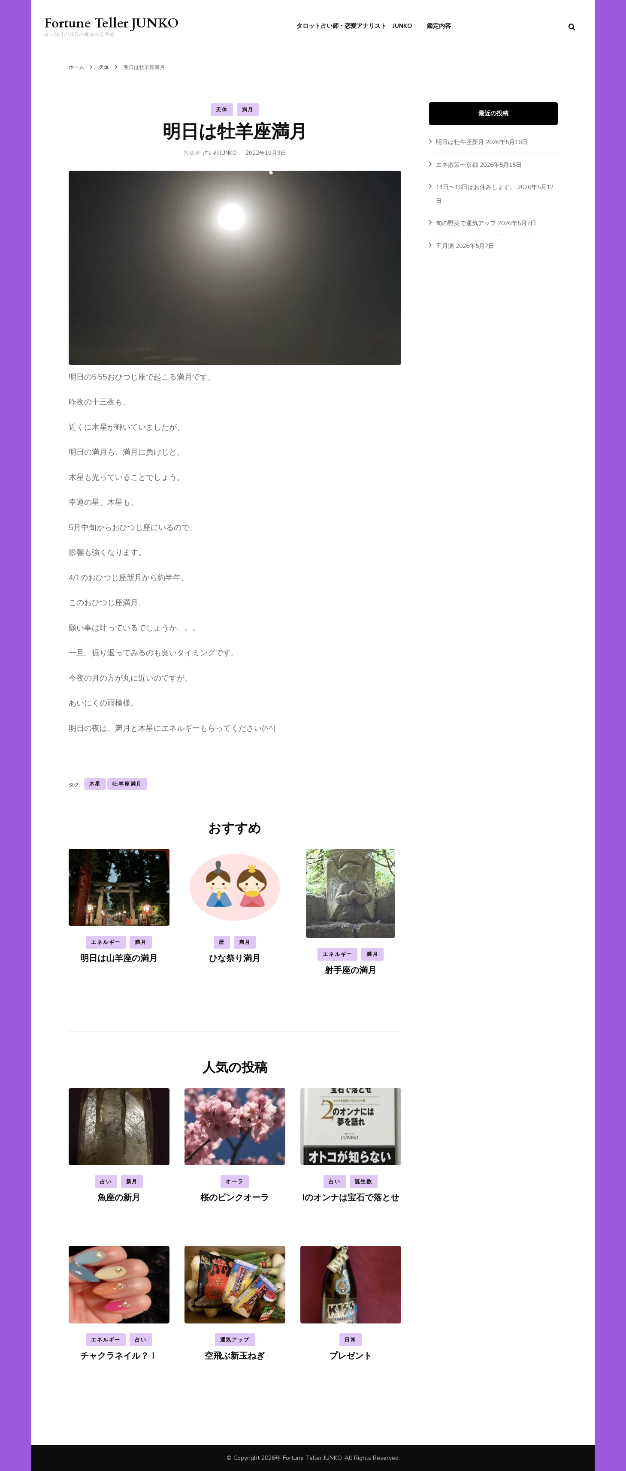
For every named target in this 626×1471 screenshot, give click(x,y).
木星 (95, 784)
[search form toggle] (572, 27)
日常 (351, 1339)
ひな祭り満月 (234, 958)
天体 (222, 109)
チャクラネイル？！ (118, 1355)
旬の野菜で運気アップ (466, 223)
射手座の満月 (350, 970)
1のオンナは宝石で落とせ (350, 1197)
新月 (132, 1181)
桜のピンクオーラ (234, 1197)
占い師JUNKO (220, 153)
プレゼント (350, 1355)
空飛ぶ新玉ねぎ (235, 1355)
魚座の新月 (118, 1197)
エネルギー (106, 942)
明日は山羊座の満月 (118, 958)
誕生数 (363, 1181)
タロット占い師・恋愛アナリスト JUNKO (354, 26)
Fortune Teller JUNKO (111, 23)
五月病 (445, 246)
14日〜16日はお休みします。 (476, 187)
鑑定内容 (439, 26)
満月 (248, 109)
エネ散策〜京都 (457, 165)
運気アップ (235, 1339)
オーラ (234, 1181)
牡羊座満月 (127, 784)
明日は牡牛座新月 (460, 142)
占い (106, 1181)
